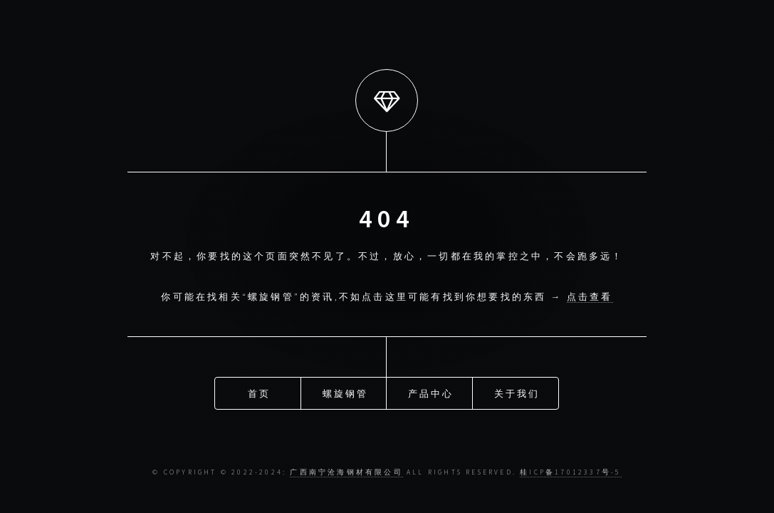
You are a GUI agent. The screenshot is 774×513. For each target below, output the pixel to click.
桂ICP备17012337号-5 (570, 472)
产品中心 (431, 392)
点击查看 (590, 296)
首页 (259, 392)
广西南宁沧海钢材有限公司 (346, 472)
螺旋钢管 (346, 392)
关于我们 (517, 392)
